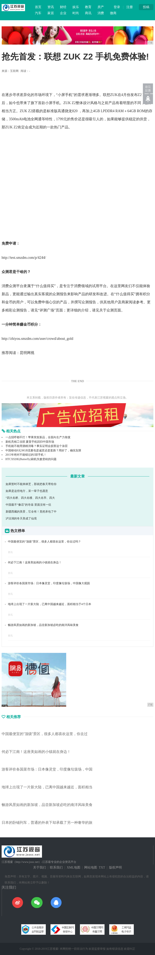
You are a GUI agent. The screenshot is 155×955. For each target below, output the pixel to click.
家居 (50, 13)
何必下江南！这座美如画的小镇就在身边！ (35, 562)
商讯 (88, 13)
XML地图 (74, 867)
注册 (129, 7)
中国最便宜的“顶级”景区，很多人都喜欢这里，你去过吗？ (44, 541)
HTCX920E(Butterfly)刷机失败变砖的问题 (31, 459)
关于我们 (39, 867)
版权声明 (115, 867)
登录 (117, 7)
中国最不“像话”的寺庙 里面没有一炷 (28, 504)
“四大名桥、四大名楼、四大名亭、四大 (30, 497)
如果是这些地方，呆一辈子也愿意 (27, 490)
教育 (88, 7)
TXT (102, 867)
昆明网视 (27, 353)
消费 (100, 13)
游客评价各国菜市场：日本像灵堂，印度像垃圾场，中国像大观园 (49, 583)
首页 (38, 7)
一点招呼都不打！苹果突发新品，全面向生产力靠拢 (37, 437)
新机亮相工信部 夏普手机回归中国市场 (29, 441)
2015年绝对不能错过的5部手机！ (25, 454)
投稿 (146, 7)
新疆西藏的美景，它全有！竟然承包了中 (31, 511)
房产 (100, 7)
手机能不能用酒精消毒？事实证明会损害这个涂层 (36, 446)
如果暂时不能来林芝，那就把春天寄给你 (31, 484)
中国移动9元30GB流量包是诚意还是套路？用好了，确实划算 (43, 450)
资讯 (50, 7)
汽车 (38, 13)
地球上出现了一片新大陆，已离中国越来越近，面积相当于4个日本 (49, 604)
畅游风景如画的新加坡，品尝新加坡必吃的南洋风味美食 (43, 625)
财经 (63, 7)
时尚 (75, 13)
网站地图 (90, 867)
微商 (113, 13)
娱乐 (75, 7)
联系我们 (56, 867)
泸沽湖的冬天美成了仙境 (21, 518)
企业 (63, 13)
